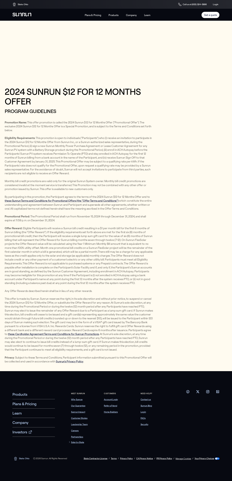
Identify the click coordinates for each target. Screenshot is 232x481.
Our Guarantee (78, 405)
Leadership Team (79, 424)
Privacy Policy (126, 458)
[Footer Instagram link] (208, 392)
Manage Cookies (183, 458)
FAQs (143, 418)
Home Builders (111, 412)
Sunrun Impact (78, 412)
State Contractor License (95, 458)
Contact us (146, 399)
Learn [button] (147, 15)
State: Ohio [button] (20, 4)
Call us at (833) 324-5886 (192, 4)
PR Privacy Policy (164, 458)
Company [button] (131, 15)
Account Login (111, 399)
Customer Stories (79, 418)
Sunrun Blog (146, 405)
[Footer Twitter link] (198, 392)
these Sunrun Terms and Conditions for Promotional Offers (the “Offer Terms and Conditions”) (61, 200)
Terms (114, 458)
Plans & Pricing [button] (93, 15)
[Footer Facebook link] (188, 392)
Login (215, 4)
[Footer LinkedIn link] (218, 392)
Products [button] (113, 15)
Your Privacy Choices (204, 458)
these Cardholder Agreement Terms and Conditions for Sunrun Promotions (53, 334)
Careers (75, 430)
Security (144, 424)
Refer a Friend (110, 405)
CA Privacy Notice (144, 458)
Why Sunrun (77, 399)
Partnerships (77, 436)
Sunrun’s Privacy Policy (69, 361)
